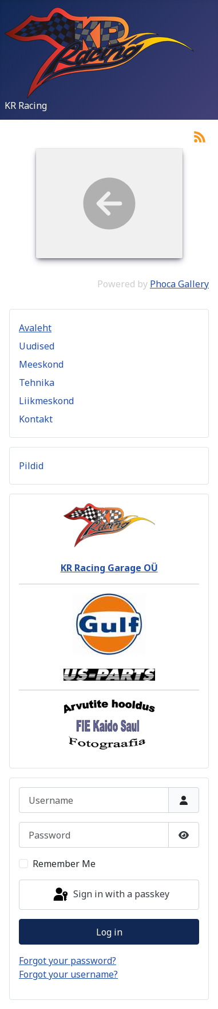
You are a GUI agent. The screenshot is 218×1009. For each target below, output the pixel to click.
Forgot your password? (67, 960)
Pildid (31, 465)
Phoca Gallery (179, 284)
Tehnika (36, 382)
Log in (109, 932)
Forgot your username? (68, 974)
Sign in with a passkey (110, 895)
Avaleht (35, 328)
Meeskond (41, 364)
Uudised (36, 346)
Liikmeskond (46, 400)
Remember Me (64, 863)
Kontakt (36, 419)
